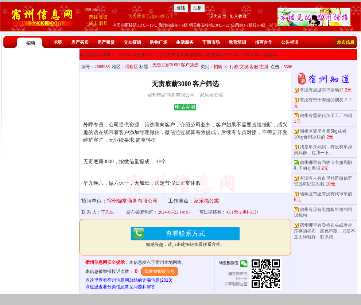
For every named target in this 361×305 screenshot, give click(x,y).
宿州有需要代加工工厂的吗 (326, 115)
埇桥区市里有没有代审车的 (326, 193)
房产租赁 (106, 42)
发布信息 (345, 42)
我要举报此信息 (159, 271)
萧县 (93, 17)
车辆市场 (211, 42)
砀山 (93, 23)
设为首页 (217, 16)
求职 (58, 42)
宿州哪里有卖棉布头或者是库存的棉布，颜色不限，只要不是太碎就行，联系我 (324, 231)
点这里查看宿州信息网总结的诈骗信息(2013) (128, 280)
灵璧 (103, 17)
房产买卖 (80, 42)
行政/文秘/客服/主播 (249, 66)
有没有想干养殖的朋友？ (324, 99)
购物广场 (158, 42)
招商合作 (263, 42)
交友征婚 (132, 42)
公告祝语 (290, 42)
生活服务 (185, 42)
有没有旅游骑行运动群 (321, 90)
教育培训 (237, 42)
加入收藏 (238, 16)
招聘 (30, 43)
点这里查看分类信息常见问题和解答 (120, 286)
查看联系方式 (185, 233)
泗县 (103, 23)
